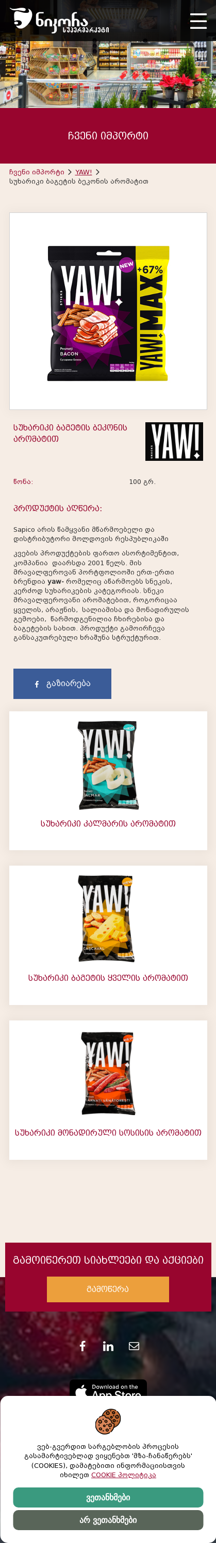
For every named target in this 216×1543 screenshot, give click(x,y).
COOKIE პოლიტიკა (123, 1475)
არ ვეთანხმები (107, 1520)
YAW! (83, 172)
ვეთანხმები (108, 1497)
